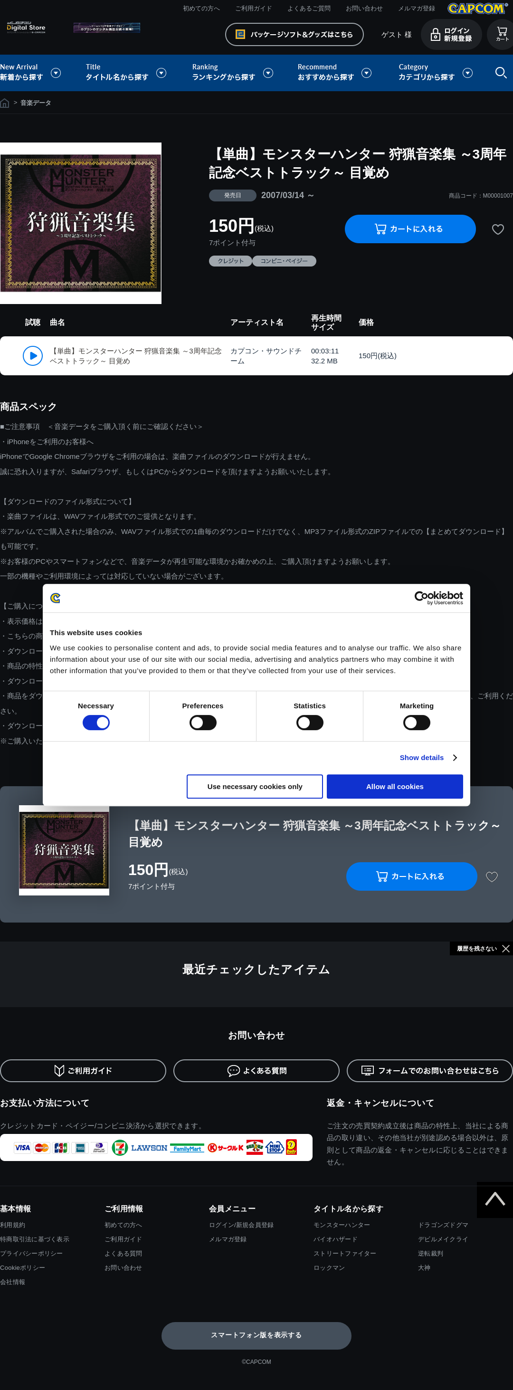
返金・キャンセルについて (381, 1103)
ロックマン (329, 1267)
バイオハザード (336, 1239)
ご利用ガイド (253, 8)
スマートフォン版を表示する (256, 1335)
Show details (422, 757)
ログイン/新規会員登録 (241, 1224)
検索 (499, 73)
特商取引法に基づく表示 (34, 1239)
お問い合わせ (364, 8)
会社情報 (12, 1281)
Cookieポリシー (22, 1267)
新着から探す (37, 73)
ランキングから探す (233, 73)
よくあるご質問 (309, 8)
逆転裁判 (430, 1253)
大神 (424, 1267)
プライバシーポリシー (31, 1253)
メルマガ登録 (416, 8)
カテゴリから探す (435, 73)
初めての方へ (201, 8)
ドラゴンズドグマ (443, 1224)
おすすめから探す (336, 73)
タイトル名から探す (127, 73)
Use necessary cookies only (255, 786)
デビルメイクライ (443, 1239)
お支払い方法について (45, 1103)
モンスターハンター (342, 1224)
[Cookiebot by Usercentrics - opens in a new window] (421, 598)
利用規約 (12, 1224)
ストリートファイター (345, 1253)
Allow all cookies (395, 786)
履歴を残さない (477, 948)
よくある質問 (123, 1253)
